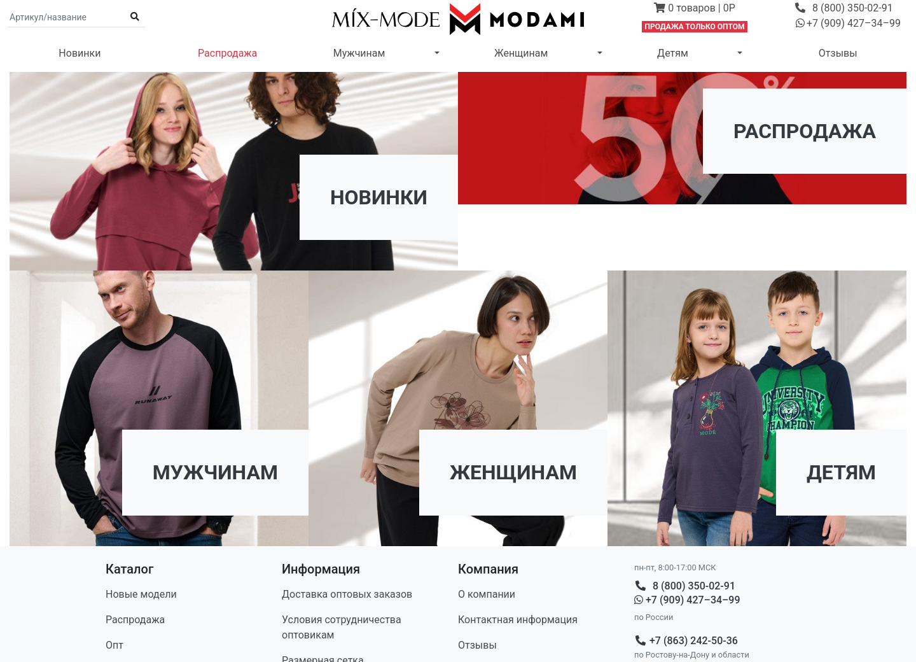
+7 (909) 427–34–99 (687, 600)
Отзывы (838, 53)
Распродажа (227, 53)
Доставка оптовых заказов (347, 594)
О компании (486, 594)
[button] (695, 9)
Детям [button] (672, 53)
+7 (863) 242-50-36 (686, 641)
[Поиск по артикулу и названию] (66, 17)
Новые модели (141, 594)
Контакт (518, 620)
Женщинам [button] (521, 53)
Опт (114, 645)
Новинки (80, 53)
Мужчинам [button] (359, 53)
